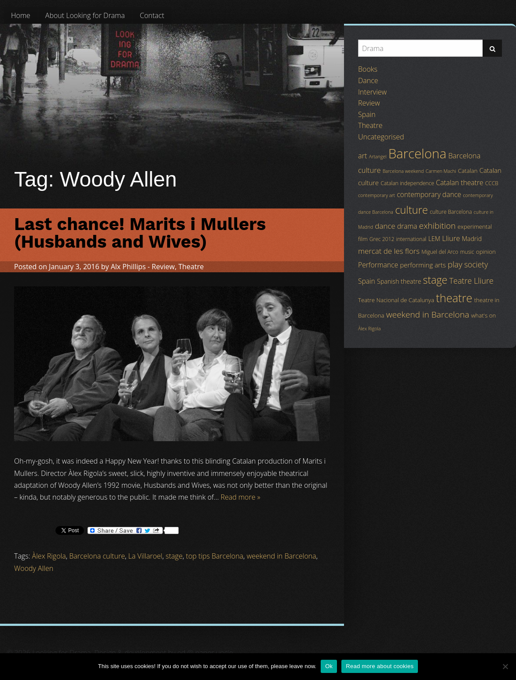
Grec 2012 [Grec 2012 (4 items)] (382, 239)
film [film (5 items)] (363, 239)
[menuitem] (21, 15)
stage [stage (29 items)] (435, 280)
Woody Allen (33, 568)
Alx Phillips (128, 266)
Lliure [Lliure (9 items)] (451, 238)
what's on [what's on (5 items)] (483, 315)
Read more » (240, 497)
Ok (329, 666)
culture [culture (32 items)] (411, 210)
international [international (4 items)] (411, 239)
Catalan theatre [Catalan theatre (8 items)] (459, 182)
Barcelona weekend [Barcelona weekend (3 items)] (403, 171)
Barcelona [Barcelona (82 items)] (417, 153)
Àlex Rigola (49, 556)
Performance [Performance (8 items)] (378, 265)
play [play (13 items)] (455, 264)
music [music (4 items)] (467, 252)
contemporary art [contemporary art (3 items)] (376, 195)
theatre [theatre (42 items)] (454, 297)
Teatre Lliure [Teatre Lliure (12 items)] (471, 280)
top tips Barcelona (215, 556)
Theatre (191, 266)
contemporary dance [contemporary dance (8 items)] (429, 194)
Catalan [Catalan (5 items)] (467, 171)
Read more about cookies (380, 666)
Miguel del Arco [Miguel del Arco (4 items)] (439, 252)
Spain (367, 114)
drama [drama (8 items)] (407, 226)
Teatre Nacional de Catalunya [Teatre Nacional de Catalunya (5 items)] (396, 300)
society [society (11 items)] (476, 264)
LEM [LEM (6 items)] (434, 238)
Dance (368, 80)
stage (174, 556)
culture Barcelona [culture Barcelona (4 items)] (451, 212)
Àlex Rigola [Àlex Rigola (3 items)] (369, 328)
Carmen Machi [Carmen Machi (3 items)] (441, 171)
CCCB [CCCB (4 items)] (491, 183)
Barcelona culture (97, 556)
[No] (505, 666)
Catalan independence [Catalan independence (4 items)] (407, 183)
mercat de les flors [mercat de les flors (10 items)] (389, 251)
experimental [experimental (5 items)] (474, 226)
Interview (372, 92)
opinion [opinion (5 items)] (486, 252)
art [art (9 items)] (362, 156)
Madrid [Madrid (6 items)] (472, 238)
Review (163, 266)
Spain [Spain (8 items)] (366, 281)
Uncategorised (381, 137)
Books (367, 69)
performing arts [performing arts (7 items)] (423, 264)
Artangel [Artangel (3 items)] (378, 157)
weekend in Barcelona (281, 556)
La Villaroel (145, 556)
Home (20, 15)
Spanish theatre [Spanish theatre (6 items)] (399, 281)
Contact (152, 15)
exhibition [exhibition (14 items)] (437, 225)
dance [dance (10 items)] (385, 226)
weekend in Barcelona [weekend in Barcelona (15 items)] (427, 314)
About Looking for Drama (85, 15)
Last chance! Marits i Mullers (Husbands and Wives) (140, 233)
